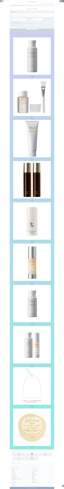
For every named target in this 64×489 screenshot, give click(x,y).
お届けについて (27, 23)
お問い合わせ (13, 485)
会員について (12, 23)
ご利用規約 (33, 481)
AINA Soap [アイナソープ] (15, 477)
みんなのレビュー (34, 473)
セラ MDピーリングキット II (26, 16)
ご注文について (16, 23)
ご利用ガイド (13, 483)
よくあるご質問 (14, 484)
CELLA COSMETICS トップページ (14, 5)
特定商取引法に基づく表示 (35, 482)
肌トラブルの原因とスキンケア (35, 470)
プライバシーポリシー (34, 480)
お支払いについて (22, 23)
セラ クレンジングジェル (33, 16)
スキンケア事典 (34, 471)
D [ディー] (13, 480)
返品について (31, 23)
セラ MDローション (19, 16)
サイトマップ (34, 467)
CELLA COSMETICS (15, 467)
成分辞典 (33, 472)
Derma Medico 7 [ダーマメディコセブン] (17, 478)
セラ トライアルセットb (13, 16)
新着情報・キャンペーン (15, 470)
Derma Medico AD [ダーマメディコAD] (16, 479)
